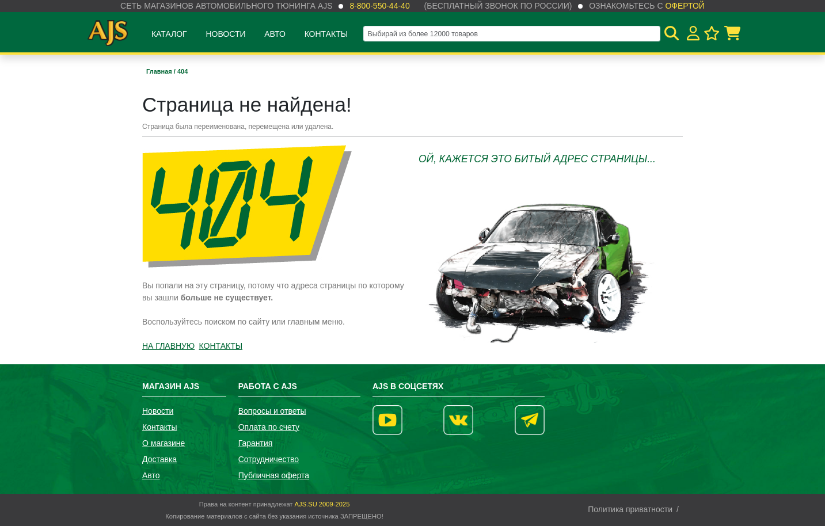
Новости (225, 34)
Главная (160, 71)
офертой (684, 5)
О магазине (163, 443)
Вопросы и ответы (272, 411)
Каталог (169, 34)
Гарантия (255, 443)
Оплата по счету (268, 427)
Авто (275, 34)
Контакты (326, 34)
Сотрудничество (268, 459)
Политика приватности (630, 509)
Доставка (159, 459)
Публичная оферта (274, 475)
